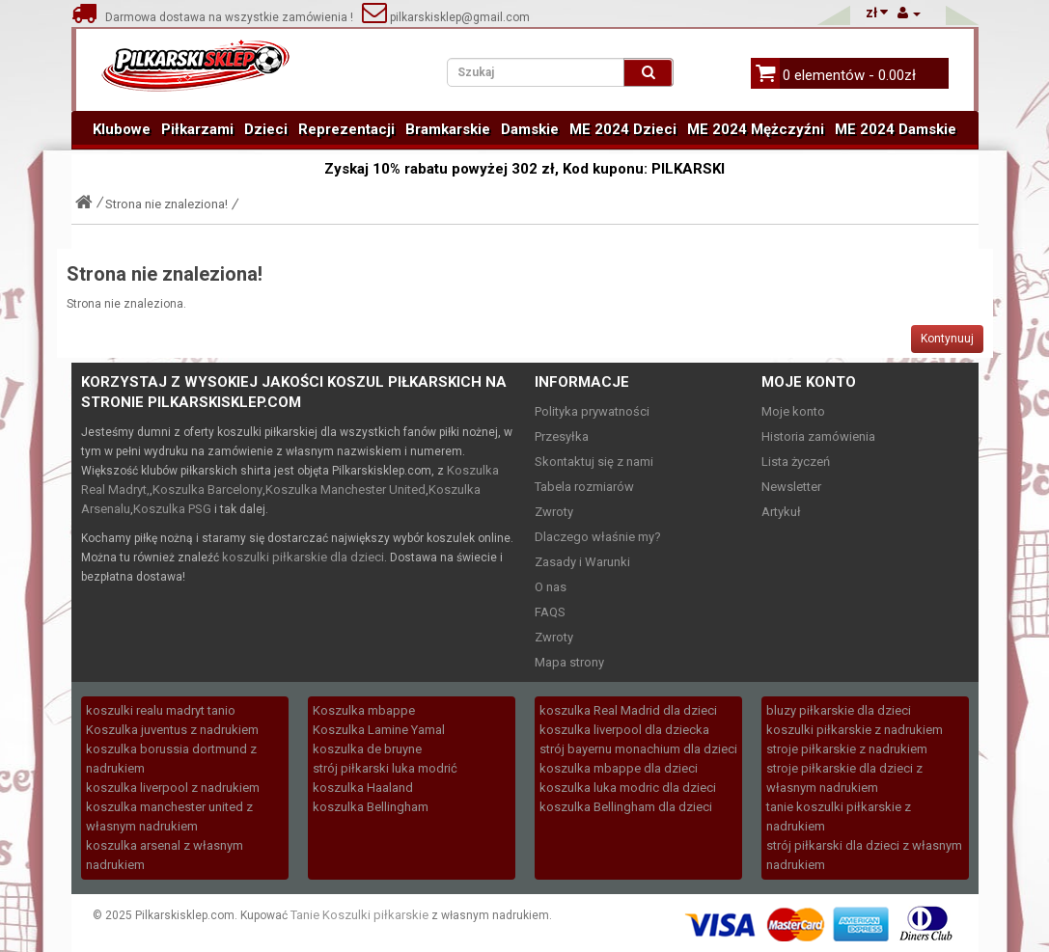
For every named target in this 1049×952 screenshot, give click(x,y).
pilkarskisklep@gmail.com (446, 17)
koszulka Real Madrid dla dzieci (628, 710)
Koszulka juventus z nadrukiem (172, 729)
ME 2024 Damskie (895, 129)
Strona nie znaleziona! (166, 204)
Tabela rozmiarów (584, 486)
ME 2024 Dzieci (622, 129)
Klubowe (122, 129)
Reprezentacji (346, 129)
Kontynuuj (947, 338)
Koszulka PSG (172, 509)
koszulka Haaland (363, 787)
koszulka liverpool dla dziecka (624, 729)
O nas (550, 587)
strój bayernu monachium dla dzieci (638, 749)
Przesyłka (562, 436)
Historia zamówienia (818, 436)
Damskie (530, 129)
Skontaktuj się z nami (594, 461)
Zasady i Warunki (582, 562)
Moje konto (793, 411)
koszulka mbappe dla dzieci (618, 768)
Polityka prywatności (592, 411)
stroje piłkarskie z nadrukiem (846, 749)
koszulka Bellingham (370, 807)
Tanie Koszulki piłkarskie (359, 915)
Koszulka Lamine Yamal (379, 729)
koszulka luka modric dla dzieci (627, 787)
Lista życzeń (795, 461)
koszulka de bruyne (367, 749)
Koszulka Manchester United (345, 489)
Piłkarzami (197, 129)
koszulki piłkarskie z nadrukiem (854, 729)
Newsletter (791, 486)
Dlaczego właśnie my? (598, 537)
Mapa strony (569, 662)
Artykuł (781, 511)
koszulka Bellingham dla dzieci (625, 807)
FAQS (550, 612)
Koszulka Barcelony (207, 489)
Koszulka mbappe (364, 710)
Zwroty (554, 511)
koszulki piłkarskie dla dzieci (303, 557)
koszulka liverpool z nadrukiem (173, 787)
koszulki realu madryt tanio (160, 710)
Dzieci (266, 129)
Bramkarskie (447, 129)
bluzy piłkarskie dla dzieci (838, 710)
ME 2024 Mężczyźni (755, 129)
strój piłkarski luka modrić (385, 768)
